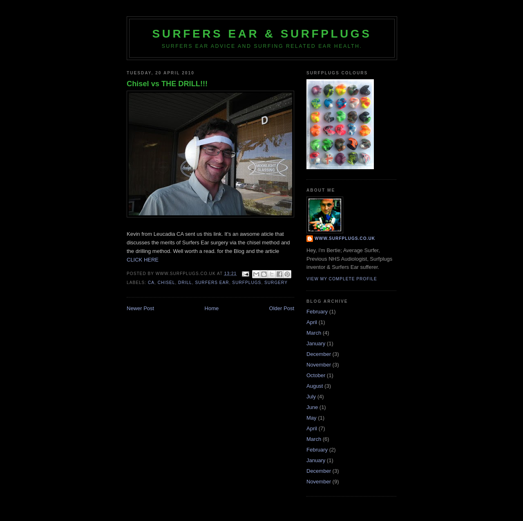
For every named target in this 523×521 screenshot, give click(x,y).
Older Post (281, 308)
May (311, 418)
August (314, 386)
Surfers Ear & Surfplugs (262, 33)
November (318, 365)
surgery (276, 282)
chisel (166, 282)
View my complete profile (341, 279)
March (313, 333)
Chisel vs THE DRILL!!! (167, 84)
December (318, 354)
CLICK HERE (143, 260)
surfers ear (212, 282)
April (311, 322)
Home (212, 308)
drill (185, 282)
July (311, 397)
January (315, 343)
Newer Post (140, 308)
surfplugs (246, 282)
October (315, 375)
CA (151, 282)
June (312, 407)
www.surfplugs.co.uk (345, 238)
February (317, 312)
